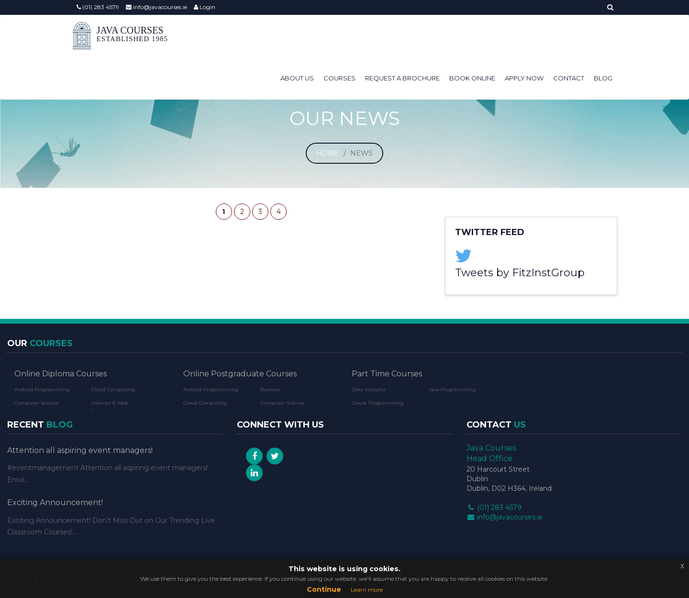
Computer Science (36, 403)
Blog (603, 36)
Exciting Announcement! (55, 502)
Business (270, 389)
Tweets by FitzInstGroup (520, 272)
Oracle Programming (377, 403)
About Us (297, 36)
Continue (324, 589)
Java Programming (452, 389)
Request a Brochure (402, 36)
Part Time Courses (387, 373)
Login (204, 7)
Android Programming (41, 389)
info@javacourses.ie (156, 7)
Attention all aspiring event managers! (80, 450)
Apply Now (524, 36)
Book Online (472, 36)
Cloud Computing (113, 389)
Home (327, 153)
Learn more (367, 589)
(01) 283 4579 (98, 7)
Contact (568, 36)
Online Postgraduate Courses (240, 373)
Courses (339, 36)
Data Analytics (369, 389)
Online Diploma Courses (60, 373)
